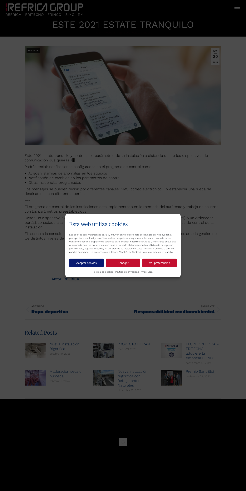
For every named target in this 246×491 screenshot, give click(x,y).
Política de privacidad (127, 272)
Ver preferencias (159, 263)
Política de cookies (103, 272)
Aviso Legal (147, 272)
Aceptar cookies (86, 263)
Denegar (123, 263)
